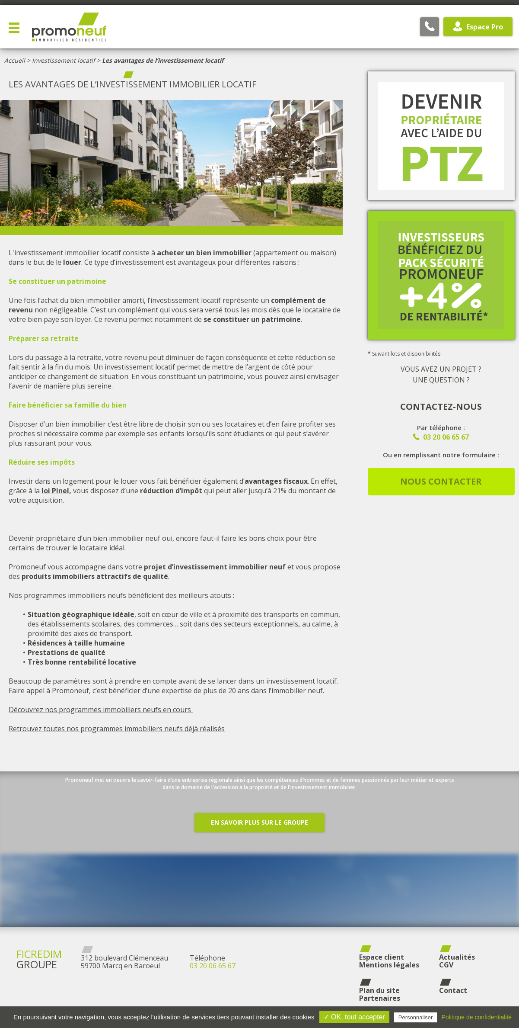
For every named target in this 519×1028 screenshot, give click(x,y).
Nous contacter (441, 481)
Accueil (14, 60)
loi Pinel (55, 490)
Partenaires (379, 998)
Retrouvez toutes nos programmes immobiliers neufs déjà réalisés (117, 728)
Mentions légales (389, 965)
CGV (446, 965)
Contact (453, 990)
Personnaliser (415, 1017)
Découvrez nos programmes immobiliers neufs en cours (101, 709)
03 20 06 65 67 (213, 965)
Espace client (381, 957)
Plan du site (379, 990)
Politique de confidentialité (476, 1017)
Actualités (457, 957)
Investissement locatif (63, 60)
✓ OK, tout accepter (354, 1017)
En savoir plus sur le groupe (259, 851)
